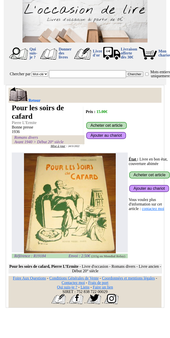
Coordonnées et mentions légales (128, 278)
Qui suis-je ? (33, 53)
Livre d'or (97, 53)
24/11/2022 (74, 146)
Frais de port (98, 282)
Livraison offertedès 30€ (129, 53)
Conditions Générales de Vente (73, 278)
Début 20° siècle (50, 142)
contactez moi (153, 208)
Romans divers (26, 137)
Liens (85, 287)
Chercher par (20, 74)
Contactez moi (73, 282)
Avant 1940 (23, 142)
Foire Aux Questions (29, 278)
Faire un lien (103, 287)
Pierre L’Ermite (24, 122)
